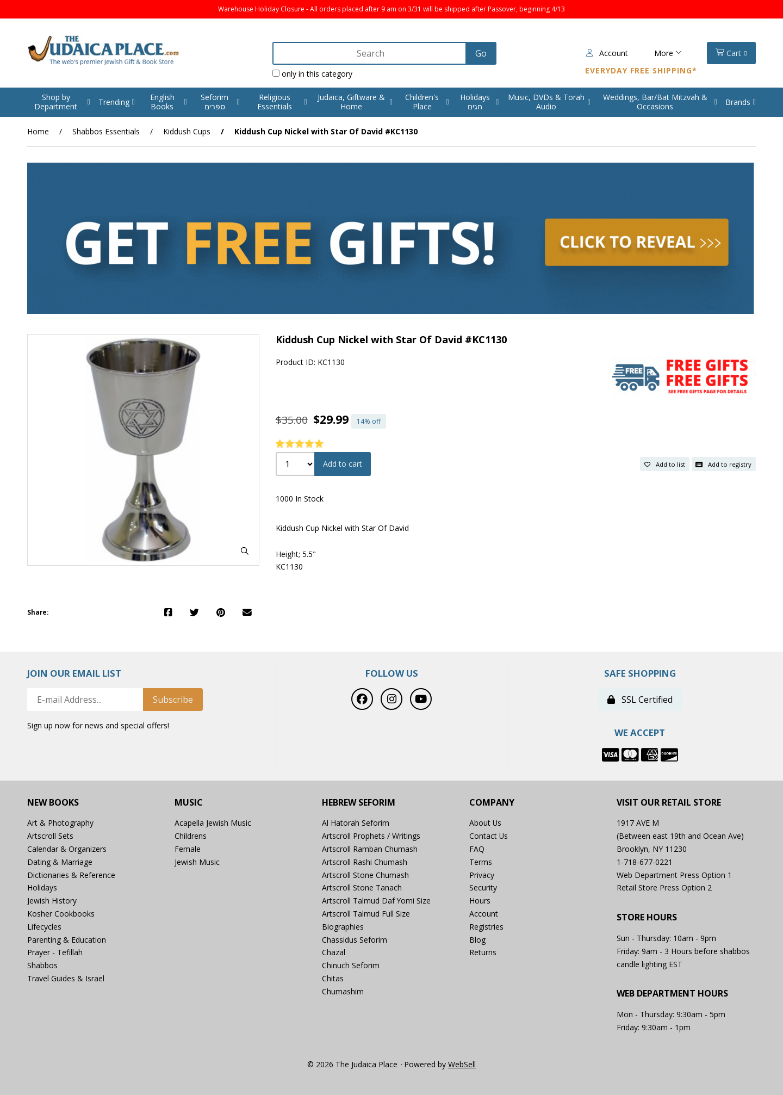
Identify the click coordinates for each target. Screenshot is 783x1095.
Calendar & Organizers (67, 849)
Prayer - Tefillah (55, 953)
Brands (737, 102)
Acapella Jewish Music (213, 823)
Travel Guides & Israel (65, 978)
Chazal (333, 953)
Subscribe (173, 700)
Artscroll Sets (50, 836)
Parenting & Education (66, 940)
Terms (480, 862)
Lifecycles (44, 926)
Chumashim (343, 991)
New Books (53, 802)
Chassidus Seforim (354, 940)
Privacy (481, 875)
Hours (479, 901)
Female (188, 849)
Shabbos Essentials (106, 131)
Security (483, 888)
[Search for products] (368, 53)
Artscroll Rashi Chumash (364, 862)
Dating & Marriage (59, 862)
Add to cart (342, 464)
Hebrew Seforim (358, 802)
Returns (482, 953)
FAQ (476, 849)
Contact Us (488, 836)
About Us (485, 823)
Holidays (42, 888)
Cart (731, 53)
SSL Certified (640, 700)
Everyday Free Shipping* (641, 70)
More (668, 53)
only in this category (310, 74)
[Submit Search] (478, 53)
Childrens (191, 836)
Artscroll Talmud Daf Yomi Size (376, 901)
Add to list (664, 464)
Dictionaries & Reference (71, 875)
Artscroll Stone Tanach (362, 888)
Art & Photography (60, 823)
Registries (486, 926)
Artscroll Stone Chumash (365, 875)
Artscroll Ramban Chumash (370, 849)
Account (607, 53)
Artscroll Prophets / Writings (371, 836)
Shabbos (42, 966)
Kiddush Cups (186, 131)
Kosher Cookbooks (61, 913)
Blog (477, 940)
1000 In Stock (300, 499)
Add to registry (723, 464)
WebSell (462, 1064)
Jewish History (52, 901)
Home (38, 131)
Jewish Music (197, 862)
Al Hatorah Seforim (355, 823)
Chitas (333, 978)
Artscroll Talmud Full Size (366, 913)
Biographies (343, 926)
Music (189, 802)
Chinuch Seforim (351, 966)
